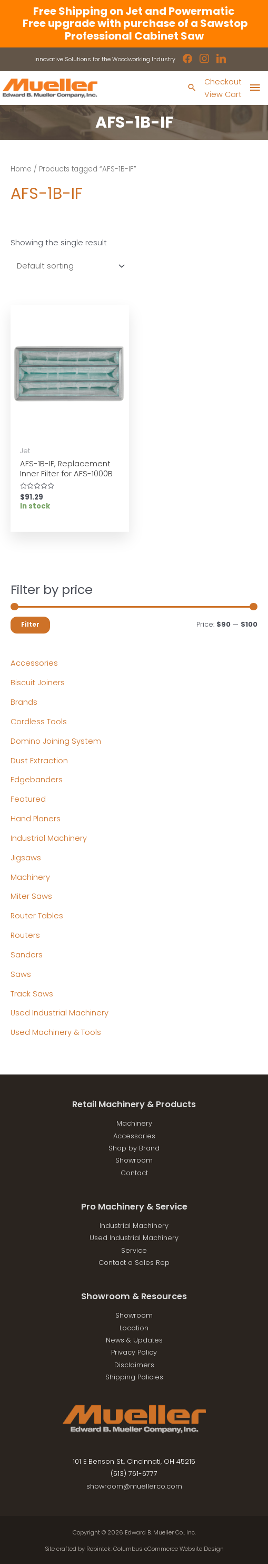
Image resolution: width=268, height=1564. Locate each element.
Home (21, 169)
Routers (25, 935)
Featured (28, 799)
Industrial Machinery (49, 838)
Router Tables (37, 915)
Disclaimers (134, 1364)
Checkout (223, 81)
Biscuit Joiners (38, 682)
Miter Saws (31, 896)
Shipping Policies (134, 1377)
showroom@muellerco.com (134, 1486)
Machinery (30, 877)
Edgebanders (37, 779)
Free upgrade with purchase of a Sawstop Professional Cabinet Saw (134, 29)
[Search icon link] (192, 88)
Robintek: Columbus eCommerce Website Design (155, 1549)
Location (134, 1327)
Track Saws (32, 994)
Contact (134, 1172)
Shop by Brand (134, 1148)
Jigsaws (26, 857)
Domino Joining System (56, 741)
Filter (30, 624)
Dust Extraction (39, 760)
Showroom (134, 1160)
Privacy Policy (134, 1352)
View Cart (223, 94)
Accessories (34, 663)
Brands (24, 702)
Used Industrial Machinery (59, 1013)
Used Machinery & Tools (56, 1032)
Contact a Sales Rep (134, 1262)
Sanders (27, 954)
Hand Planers (36, 818)
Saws (21, 974)
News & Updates (134, 1340)
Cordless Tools (39, 721)
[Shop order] (69, 266)
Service (134, 1250)
